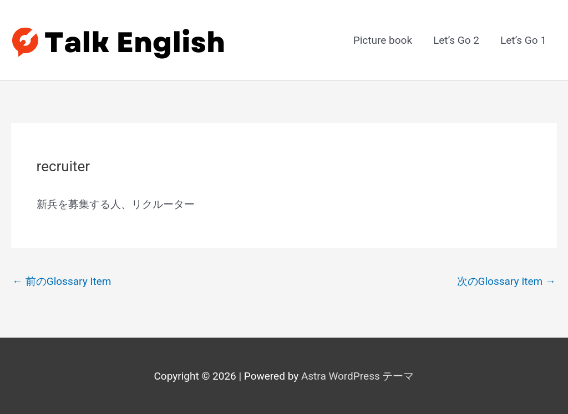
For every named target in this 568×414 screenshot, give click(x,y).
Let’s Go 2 (456, 40)
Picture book (382, 40)
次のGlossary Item (506, 281)
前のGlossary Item (61, 281)
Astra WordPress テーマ (357, 376)
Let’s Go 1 (523, 40)
